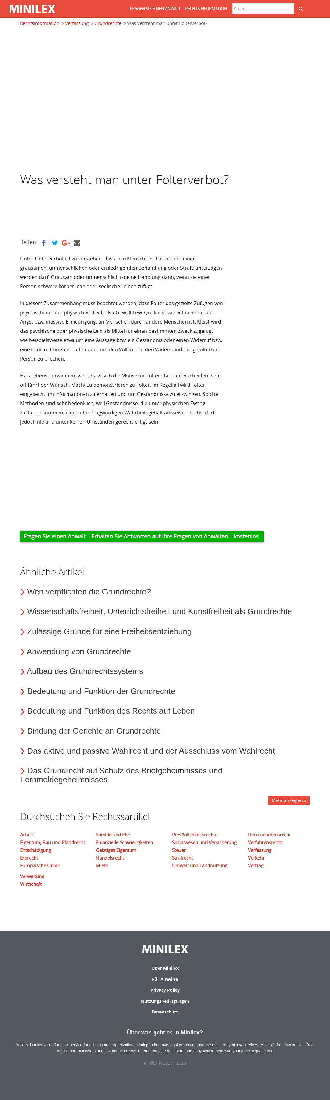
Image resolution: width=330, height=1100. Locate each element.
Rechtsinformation (39, 23)
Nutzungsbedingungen (165, 1001)
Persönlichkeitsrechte (194, 835)
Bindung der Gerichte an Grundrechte (94, 730)
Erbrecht (29, 858)
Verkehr (256, 858)
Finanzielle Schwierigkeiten (124, 842)
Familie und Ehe (113, 835)
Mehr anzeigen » (289, 800)
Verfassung (77, 23)
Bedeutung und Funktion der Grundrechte (101, 691)
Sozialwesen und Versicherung (204, 842)
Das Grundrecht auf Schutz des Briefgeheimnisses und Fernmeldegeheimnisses (121, 775)
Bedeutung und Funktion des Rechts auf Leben (111, 710)
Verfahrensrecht (265, 842)
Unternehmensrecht (269, 835)
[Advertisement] (69, 60)
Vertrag (255, 865)
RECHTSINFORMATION (206, 8)
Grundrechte (107, 23)
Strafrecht (182, 858)
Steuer (179, 850)
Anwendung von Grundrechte (79, 651)
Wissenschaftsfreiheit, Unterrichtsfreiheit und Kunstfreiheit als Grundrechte (159, 611)
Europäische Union (40, 865)
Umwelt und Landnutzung (199, 865)
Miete (102, 865)
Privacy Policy (165, 990)
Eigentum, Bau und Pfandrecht (52, 842)
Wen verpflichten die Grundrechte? (89, 591)
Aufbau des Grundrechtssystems (85, 671)
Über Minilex (165, 968)
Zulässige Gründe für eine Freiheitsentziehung (109, 631)
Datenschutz (165, 1012)
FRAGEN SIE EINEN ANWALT (155, 8)
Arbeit (26, 835)
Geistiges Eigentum (116, 850)
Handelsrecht (110, 858)
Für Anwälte (165, 979)
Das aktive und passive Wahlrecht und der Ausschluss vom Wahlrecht (151, 750)
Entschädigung (35, 850)
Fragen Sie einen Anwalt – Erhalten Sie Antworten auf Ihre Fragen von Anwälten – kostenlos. (141, 536)
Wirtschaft (31, 884)
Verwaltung (32, 876)
